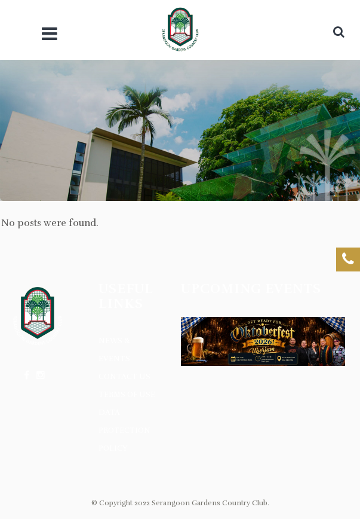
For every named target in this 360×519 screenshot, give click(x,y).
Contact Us (124, 376)
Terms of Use (127, 394)
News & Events (115, 350)
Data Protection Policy (124, 430)
